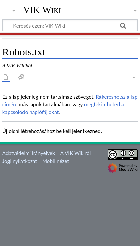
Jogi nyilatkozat (19, 161)
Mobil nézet (55, 161)
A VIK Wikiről (75, 153)
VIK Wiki (42, 10)
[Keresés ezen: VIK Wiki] (70, 25)
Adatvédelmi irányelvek (28, 153)
